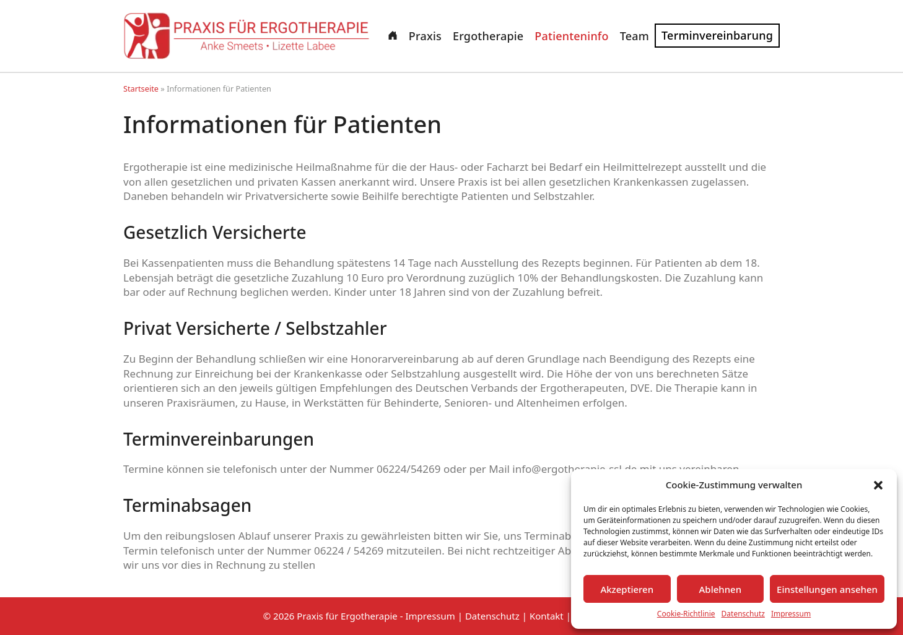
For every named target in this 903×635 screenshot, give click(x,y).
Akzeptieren (626, 589)
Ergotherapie (488, 35)
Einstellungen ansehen (827, 589)
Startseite (141, 88)
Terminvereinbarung (717, 35)
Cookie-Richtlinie (686, 614)
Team (634, 35)
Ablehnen (720, 589)
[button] (878, 485)
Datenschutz (743, 614)
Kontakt (547, 616)
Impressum (791, 614)
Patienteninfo (571, 35)
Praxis (425, 35)
